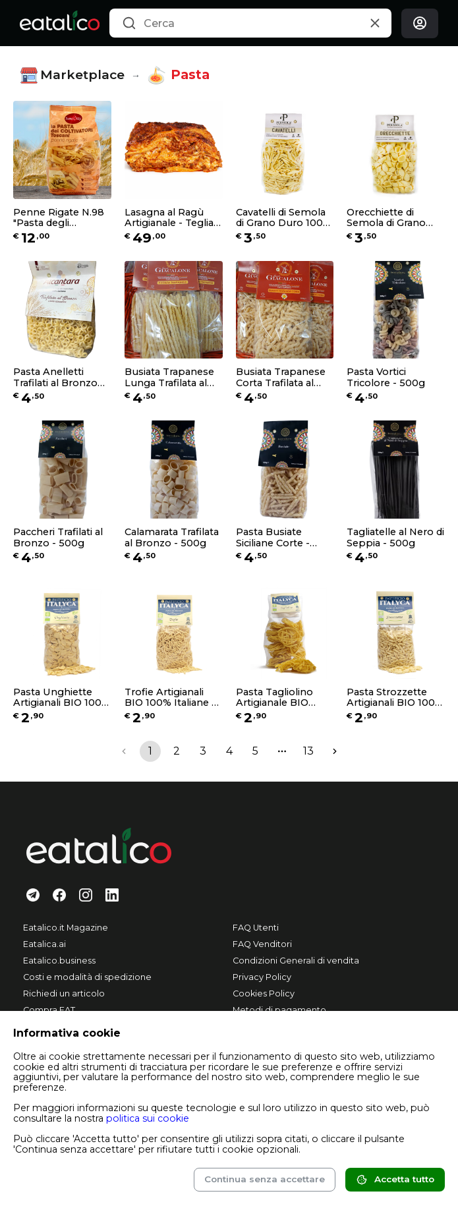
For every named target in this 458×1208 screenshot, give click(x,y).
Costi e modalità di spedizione (87, 977)
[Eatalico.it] (60, 23)
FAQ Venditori (262, 944)
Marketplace (72, 75)
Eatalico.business (59, 960)
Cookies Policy (264, 993)
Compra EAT (49, 1010)
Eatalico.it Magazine (65, 928)
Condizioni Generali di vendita (296, 960)
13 (308, 751)
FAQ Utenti (256, 928)
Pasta (178, 75)
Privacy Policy (262, 977)
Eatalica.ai (44, 944)
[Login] (419, 23)
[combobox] (250, 23)
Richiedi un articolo (64, 993)
